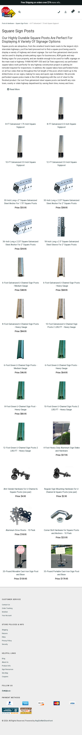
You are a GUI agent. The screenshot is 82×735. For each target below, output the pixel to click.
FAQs (4, 637)
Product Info (6, 666)
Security (5, 644)
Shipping (5, 630)
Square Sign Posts (22, 23)
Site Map (5, 673)
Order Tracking (7, 608)
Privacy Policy (7, 641)
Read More (13, 89)
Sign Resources (7, 669)
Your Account (7, 615)
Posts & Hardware (8, 23)
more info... (56, 2)
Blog (3, 658)
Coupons (5, 677)
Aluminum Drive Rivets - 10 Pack (20, 530)
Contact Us (6, 605)
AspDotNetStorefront (44, 721)
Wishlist (5, 612)
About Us (5, 662)
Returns (5, 633)
